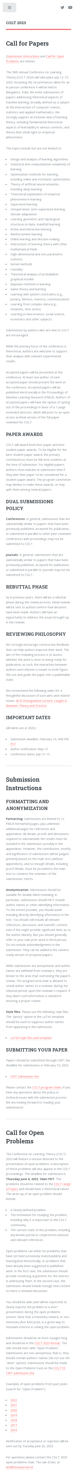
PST (13, 744)
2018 (13, 1420)
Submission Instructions (23, 56)
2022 (13, 1400)
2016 (13, 1430)
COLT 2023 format (47, 1343)
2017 (13, 1425)
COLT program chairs (47, 1087)
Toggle (10, 8)
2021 (13, 1405)
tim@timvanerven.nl (19, 1467)
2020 (13, 1410)
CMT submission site (24, 1076)
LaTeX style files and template (31, 1038)
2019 (13, 1415)
